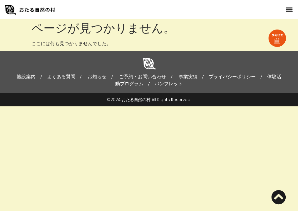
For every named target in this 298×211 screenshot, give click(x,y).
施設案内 (26, 76)
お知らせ (97, 76)
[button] (289, 9)
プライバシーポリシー (232, 76)
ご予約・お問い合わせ (142, 76)
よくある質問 (61, 76)
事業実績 (188, 76)
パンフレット (169, 83)
